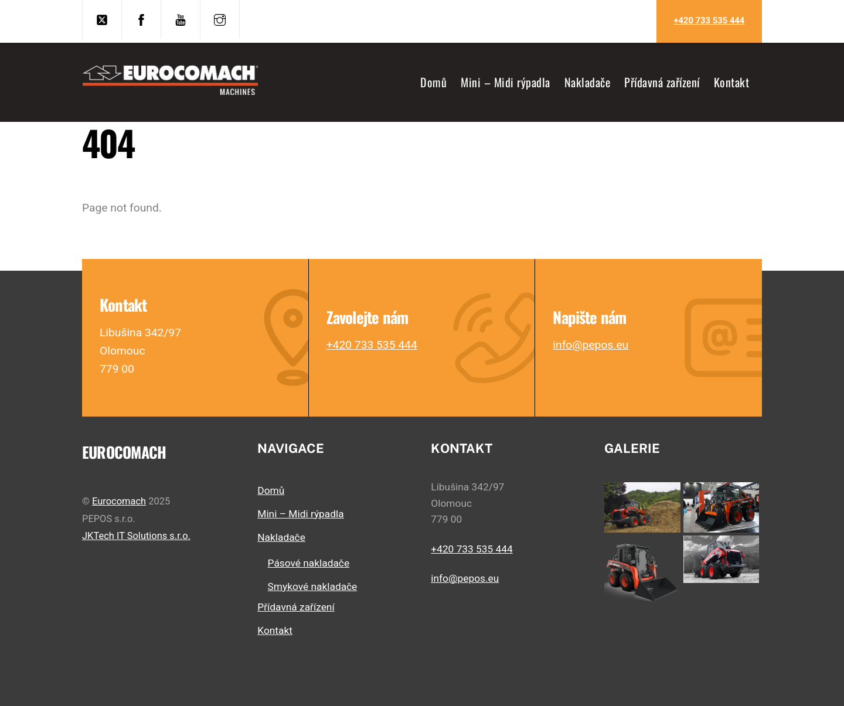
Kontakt (732, 82)
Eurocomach (119, 501)
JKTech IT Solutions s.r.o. (136, 535)
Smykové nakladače (313, 586)
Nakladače (587, 82)
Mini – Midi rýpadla (505, 82)
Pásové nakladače (308, 563)
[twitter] (102, 18)
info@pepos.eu (590, 345)
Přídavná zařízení (662, 82)
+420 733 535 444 (708, 20)
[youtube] (180, 18)
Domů (433, 82)
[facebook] (141, 18)
